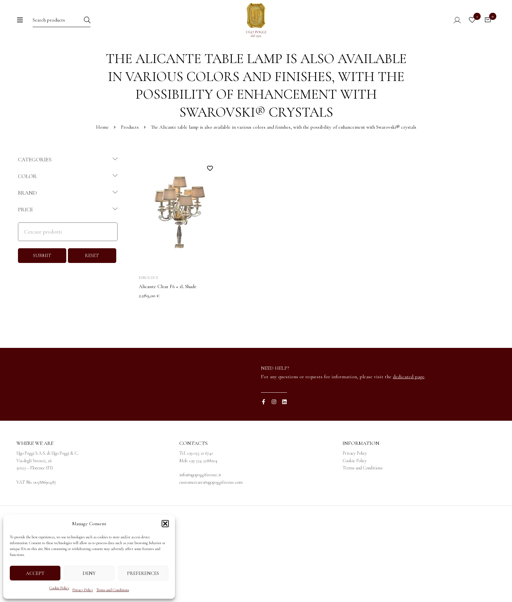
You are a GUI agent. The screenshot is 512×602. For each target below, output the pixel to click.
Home (102, 153)
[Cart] (487, 25)
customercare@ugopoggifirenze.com (211, 508)
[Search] (101, 25)
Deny (89, 573)
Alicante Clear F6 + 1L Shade (169, 313)
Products (129, 153)
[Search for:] (60, 25)
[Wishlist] (471, 25)
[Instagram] (274, 428)
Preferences (143, 573)
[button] (165, 523)
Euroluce (148, 304)
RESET (92, 282)
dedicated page (408, 402)
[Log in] (451, 25)
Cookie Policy (59, 588)
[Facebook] (263, 428)
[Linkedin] (284, 428)
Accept (35, 573)
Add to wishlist (209, 194)
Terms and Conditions (112, 590)
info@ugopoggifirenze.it (200, 501)
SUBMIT (42, 282)
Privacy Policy (82, 590)
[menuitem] (357, 55)
